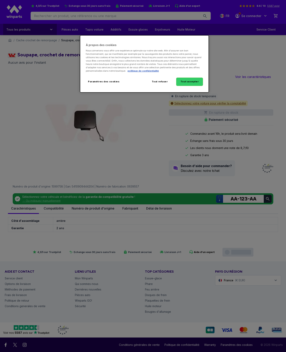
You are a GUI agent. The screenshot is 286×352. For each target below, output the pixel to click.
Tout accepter (190, 81)
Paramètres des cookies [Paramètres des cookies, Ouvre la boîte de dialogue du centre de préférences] (104, 81)
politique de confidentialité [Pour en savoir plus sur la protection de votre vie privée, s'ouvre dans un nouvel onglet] (143, 70)
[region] (144, 64)
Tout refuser (160, 81)
